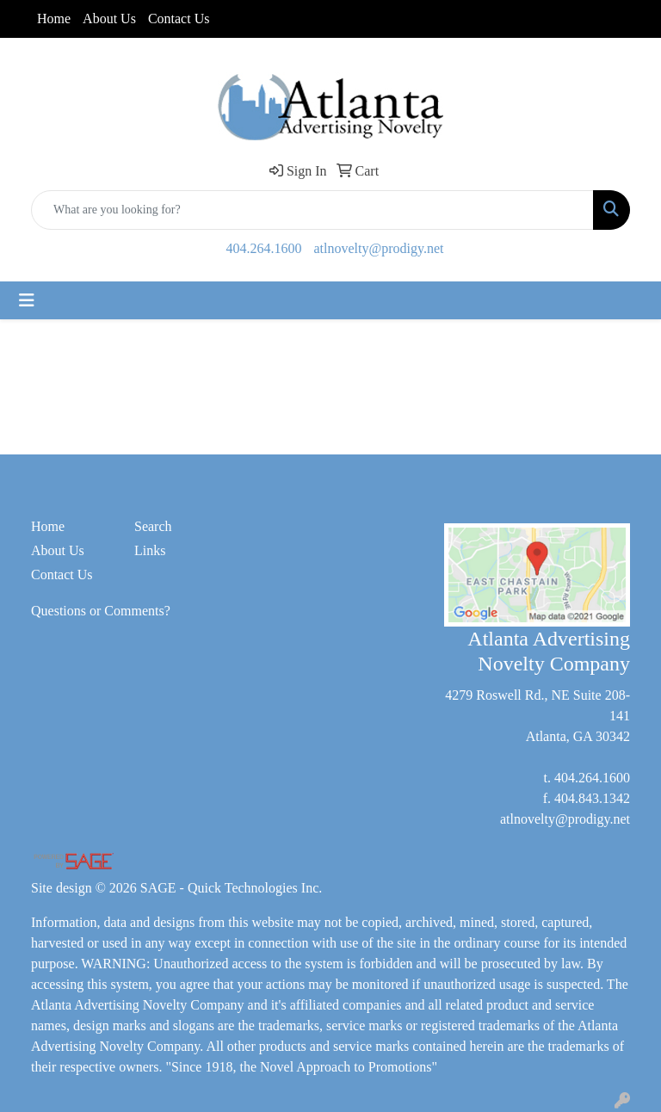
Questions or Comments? (100, 610)
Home (54, 18)
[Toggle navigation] (27, 300)
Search (153, 526)
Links (149, 550)
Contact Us (179, 18)
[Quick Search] (312, 210)
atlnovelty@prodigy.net (379, 248)
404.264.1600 (264, 248)
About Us (109, 18)
